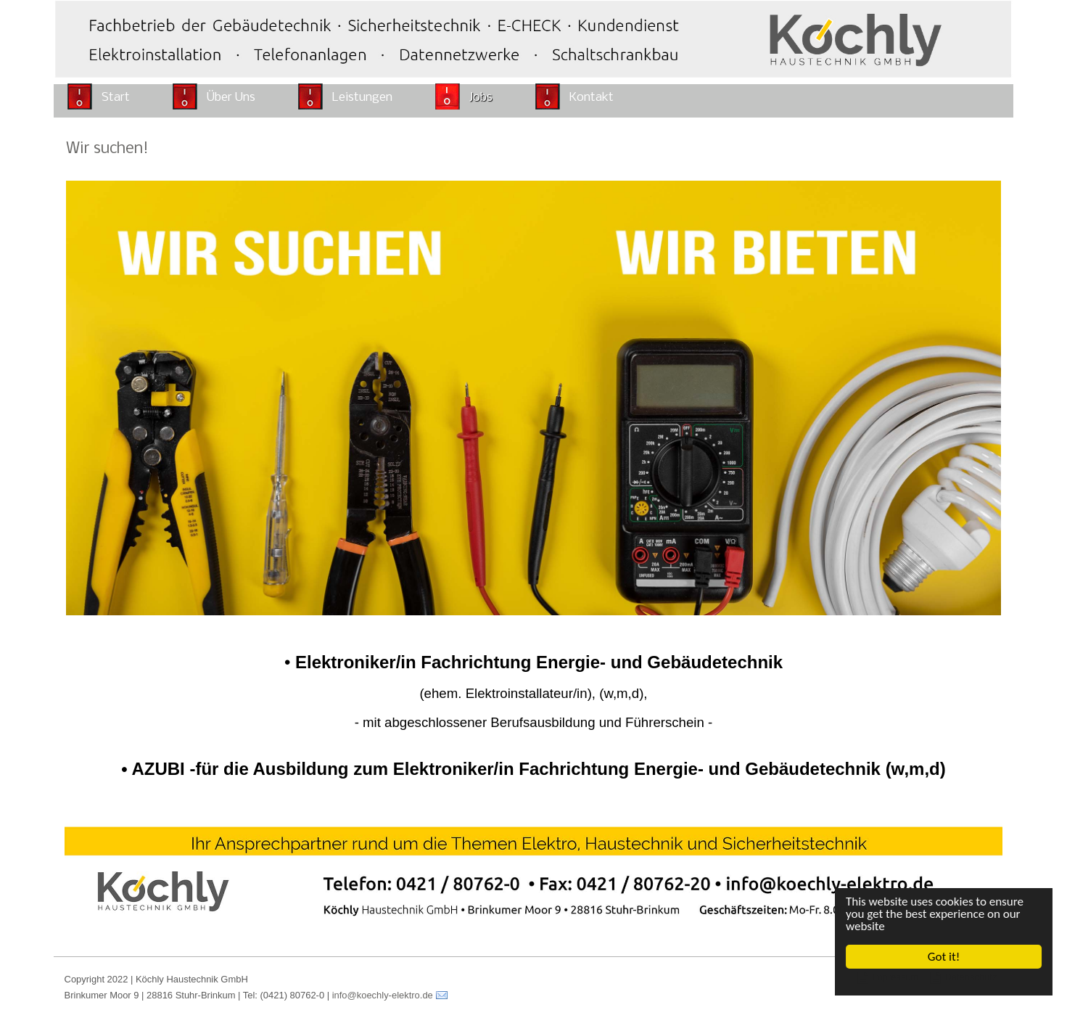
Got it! (944, 956)
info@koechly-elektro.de (382, 995)
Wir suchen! (107, 149)
